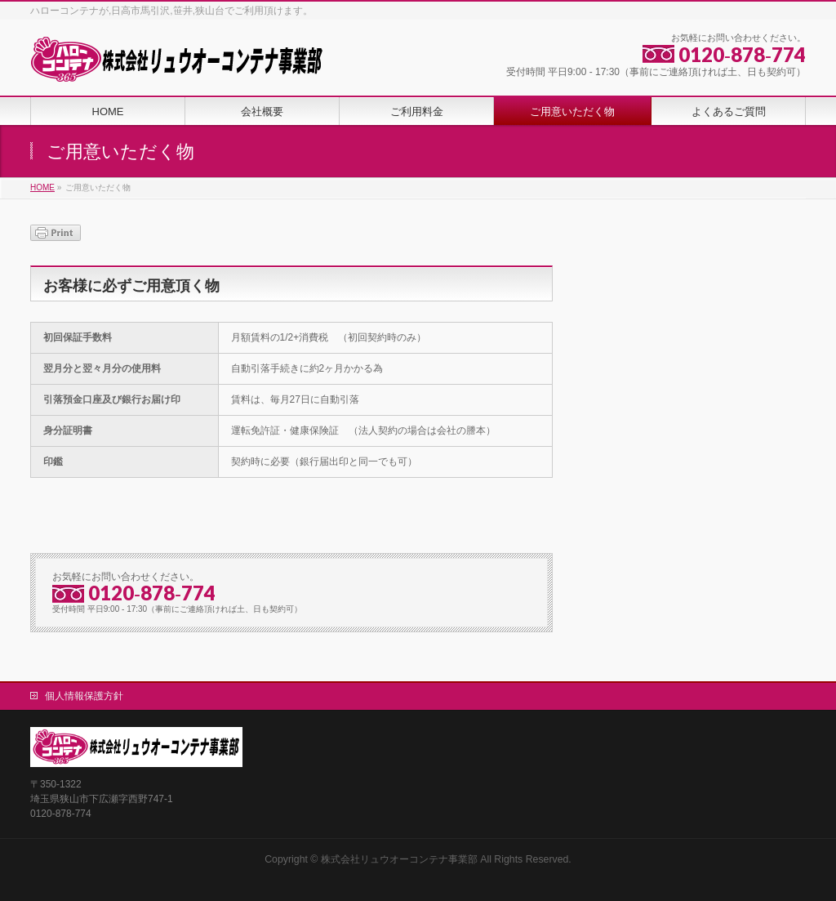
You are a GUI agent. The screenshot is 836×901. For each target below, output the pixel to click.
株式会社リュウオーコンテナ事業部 (399, 859)
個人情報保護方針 (84, 696)
